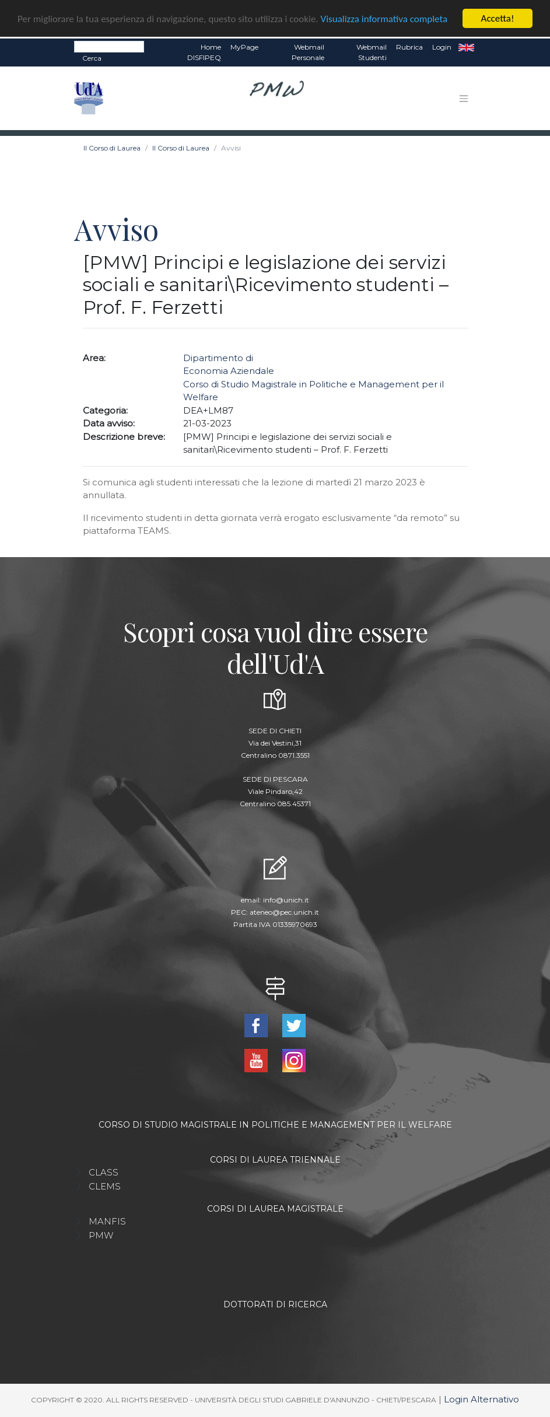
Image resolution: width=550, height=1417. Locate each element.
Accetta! (497, 18)
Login (441, 47)
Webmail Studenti (371, 52)
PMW (101, 1235)
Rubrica (409, 47)
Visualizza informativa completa (384, 19)
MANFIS (107, 1221)
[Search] (109, 47)
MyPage (244, 47)
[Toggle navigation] (464, 98)
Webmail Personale (308, 52)
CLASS (103, 1172)
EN (466, 47)
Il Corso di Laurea (112, 148)
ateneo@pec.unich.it (284, 912)
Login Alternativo (481, 1399)
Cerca (91, 58)
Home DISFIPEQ (204, 52)
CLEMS (105, 1186)
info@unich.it (286, 899)
